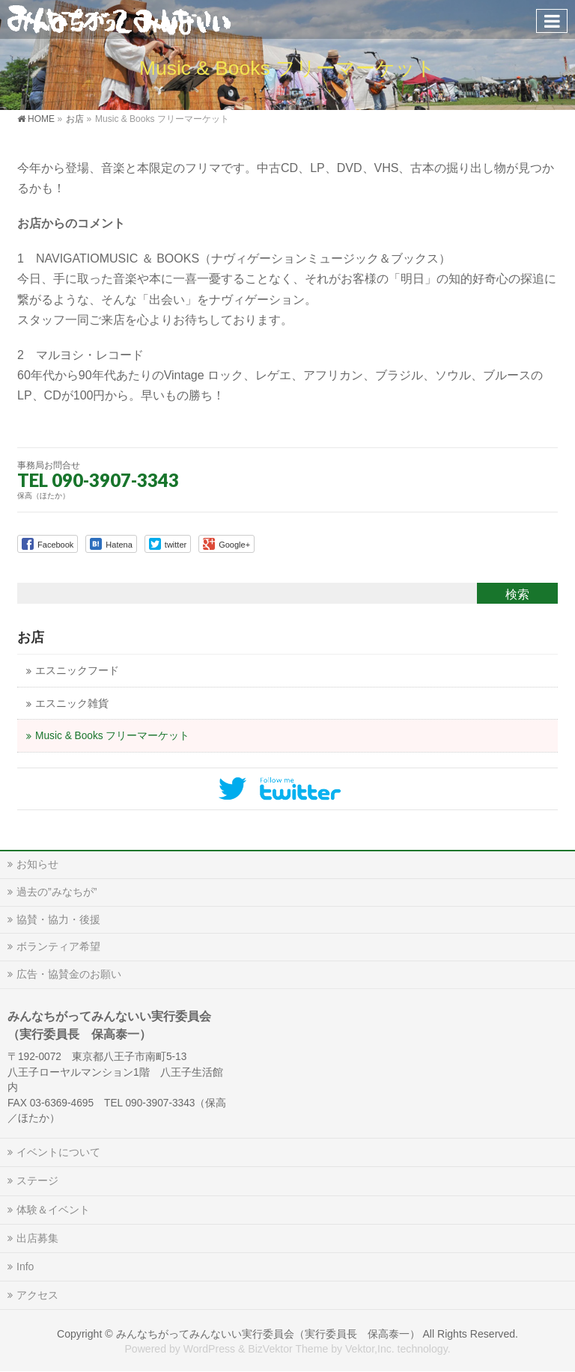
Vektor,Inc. (370, 1349)
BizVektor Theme (288, 1349)
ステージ (37, 1180)
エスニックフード (77, 670)
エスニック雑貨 (72, 703)
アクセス (37, 1295)
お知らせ (37, 864)
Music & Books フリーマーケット (112, 735)
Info (25, 1267)
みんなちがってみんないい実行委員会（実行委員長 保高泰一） (268, 1334)
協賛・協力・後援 (58, 919)
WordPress (209, 1349)
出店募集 (37, 1238)
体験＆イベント (53, 1210)
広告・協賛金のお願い (68, 974)
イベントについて (58, 1152)
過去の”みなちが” (56, 892)
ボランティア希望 (58, 946)
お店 (30, 637)
